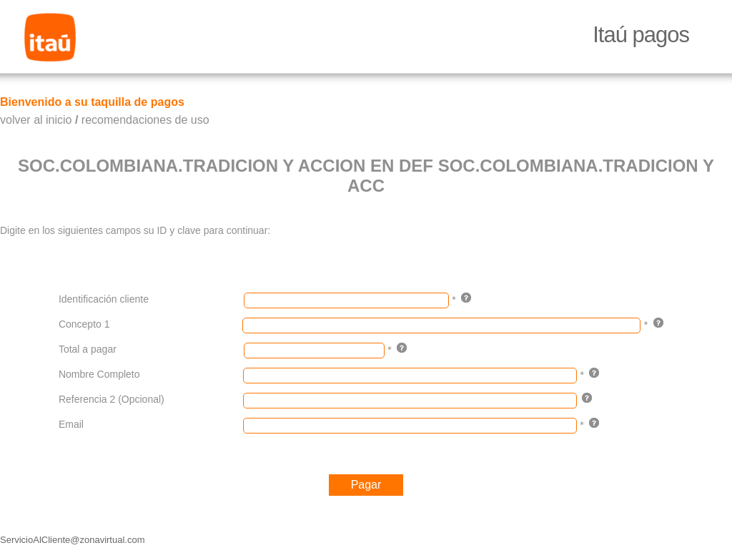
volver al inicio (35, 120)
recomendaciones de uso (145, 120)
